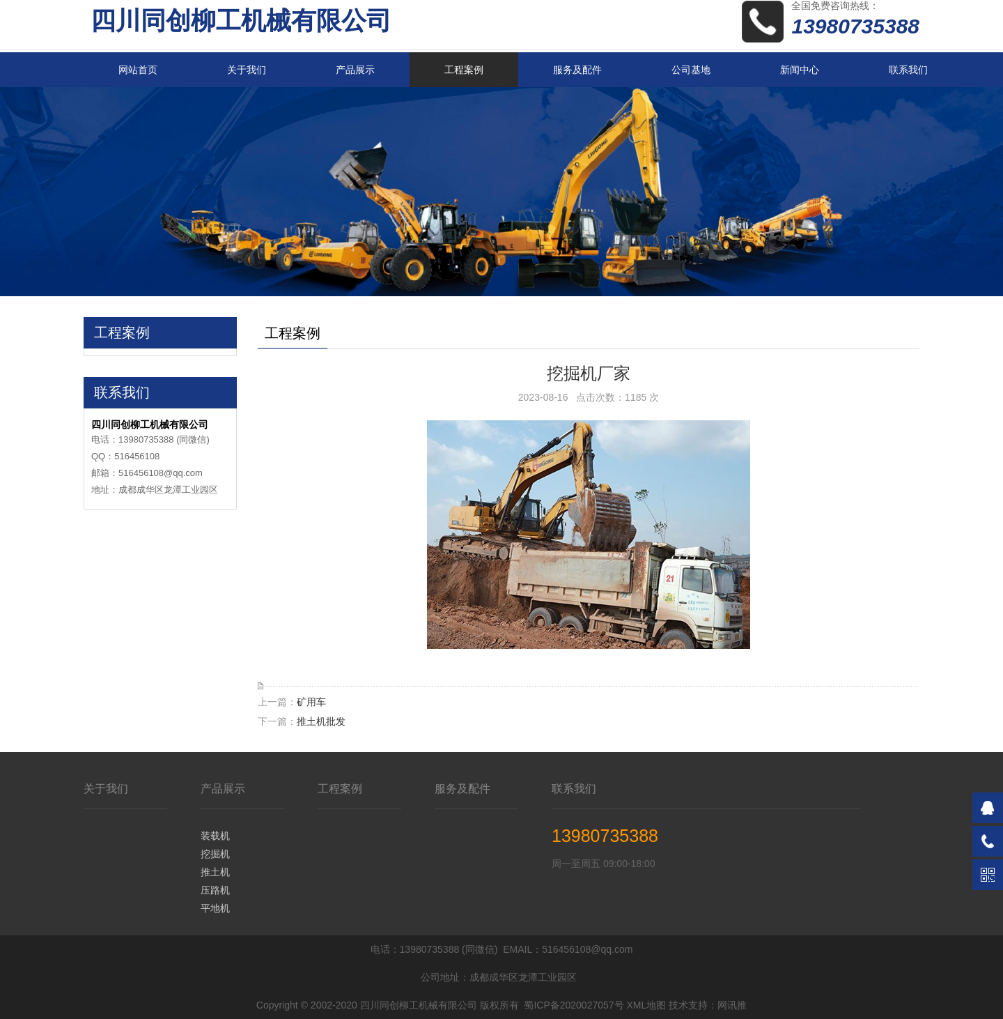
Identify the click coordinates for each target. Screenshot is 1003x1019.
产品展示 (355, 69)
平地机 (215, 908)
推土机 (215, 872)
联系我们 (908, 69)
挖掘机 (215, 853)
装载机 (215, 835)
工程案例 (463, 69)
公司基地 (690, 69)
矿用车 (311, 701)
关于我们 (246, 69)
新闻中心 (799, 69)
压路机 (215, 890)
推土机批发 (321, 721)
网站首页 (137, 69)
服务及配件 (577, 69)
